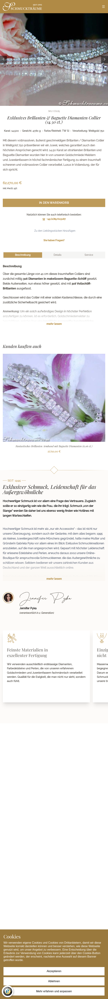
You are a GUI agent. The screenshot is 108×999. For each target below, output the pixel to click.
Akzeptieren (54, 971)
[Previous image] (3, 59)
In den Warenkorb (54, 202)
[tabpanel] (54, 298)
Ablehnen (54, 981)
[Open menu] (103, 6)
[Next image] (104, 59)
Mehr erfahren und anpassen (54, 991)
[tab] (22, 255)
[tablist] (54, 255)
